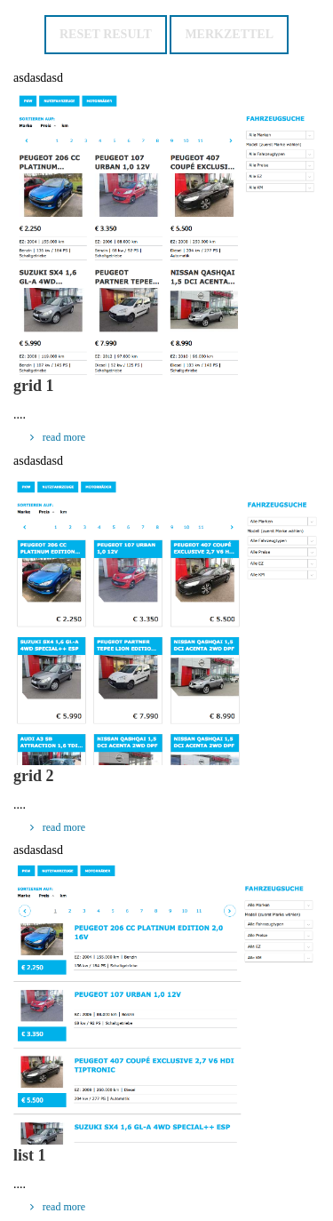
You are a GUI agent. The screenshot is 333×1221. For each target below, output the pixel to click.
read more (55, 437)
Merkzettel (229, 34)
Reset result (105, 34)
